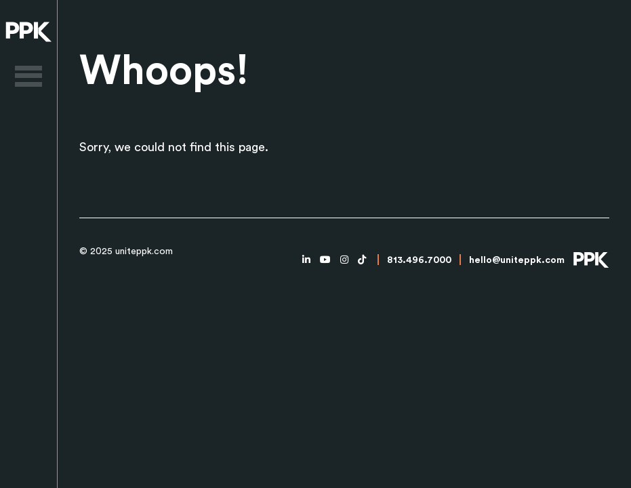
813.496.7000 (419, 260)
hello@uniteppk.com (517, 260)
